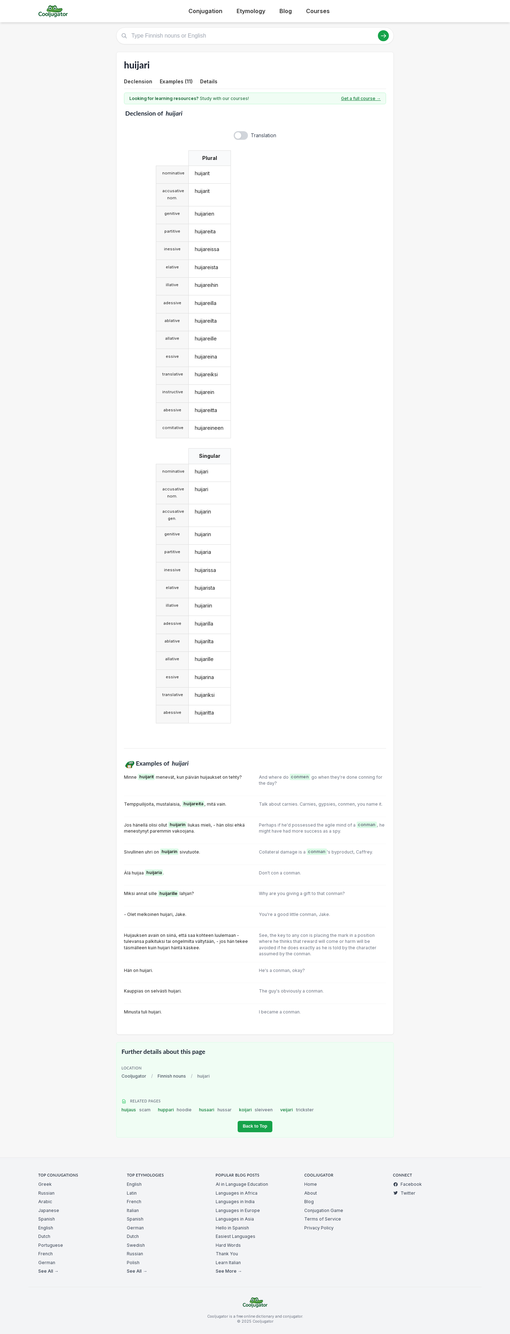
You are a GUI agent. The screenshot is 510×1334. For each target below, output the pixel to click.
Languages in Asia (235, 1219)
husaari (215, 1109)
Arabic (45, 1201)
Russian (46, 1193)
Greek (45, 1184)
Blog (285, 11)
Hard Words (228, 1245)
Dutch (44, 1236)
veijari (297, 1109)
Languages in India (235, 1201)
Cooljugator (133, 1076)
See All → (48, 1271)
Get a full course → (361, 98)
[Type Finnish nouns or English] (255, 35)
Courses (318, 11)
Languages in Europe (238, 1210)
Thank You (227, 1253)
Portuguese (50, 1245)
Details (208, 81)
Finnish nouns (172, 1076)
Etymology (251, 11)
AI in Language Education (242, 1184)
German (46, 1262)
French (45, 1253)
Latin (132, 1193)
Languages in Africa (236, 1193)
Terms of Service (322, 1219)
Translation (263, 135)
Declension (138, 81)
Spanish (46, 1219)
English (45, 1227)
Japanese (48, 1210)
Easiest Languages (235, 1236)
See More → (229, 1271)
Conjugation (205, 11)
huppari (175, 1109)
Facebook (407, 1184)
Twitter (404, 1193)
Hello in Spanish (232, 1227)
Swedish (136, 1245)
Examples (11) (176, 81)
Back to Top (255, 1126)
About (310, 1193)
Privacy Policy (319, 1227)
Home (310, 1184)
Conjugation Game (323, 1210)
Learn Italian (228, 1262)
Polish (133, 1262)
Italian (133, 1210)
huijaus (136, 1109)
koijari (256, 1109)
